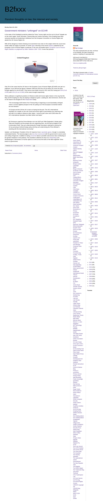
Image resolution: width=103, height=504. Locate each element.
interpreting (53, 137)
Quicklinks (76, 381)
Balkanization (76, 155)
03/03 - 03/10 (94, 228)
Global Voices (76, 259)
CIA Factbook (76, 184)
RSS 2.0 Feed (91, 96)
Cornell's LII (76, 192)
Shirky (74, 414)
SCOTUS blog (77, 409)
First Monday (76, 244)
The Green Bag (77, 451)
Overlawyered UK (78, 359)
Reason (75, 382)
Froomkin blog (77, 253)
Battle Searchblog (78, 157)
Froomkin (75, 251)
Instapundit (76, 271)
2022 (90, 110)
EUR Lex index (77, 229)
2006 (90, 276)
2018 (90, 120)
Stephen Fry (76, 443)
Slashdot (75, 434)
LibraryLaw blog (77, 312)
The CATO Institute (78, 448)
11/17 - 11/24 (94, 149)
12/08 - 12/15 (94, 141)
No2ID (75, 332)
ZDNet (75, 498)
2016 (90, 124)
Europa (75, 231)
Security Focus (77, 428)
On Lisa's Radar (77, 342)
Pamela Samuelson (78, 364)
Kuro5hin (75, 296)
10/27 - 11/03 (94, 156)
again (33, 45)
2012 (90, 262)
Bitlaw (74, 167)
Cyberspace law (77, 201)
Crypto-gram (76, 197)
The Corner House (78, 449)
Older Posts (63, 150)
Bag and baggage (78, 152)
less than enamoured (38, 134)
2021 (90, 113)
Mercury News (77, 320)
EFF (74, 217)
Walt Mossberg (77, 377)
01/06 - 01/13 (94, 258)
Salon (74, 394)
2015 (90, 127)
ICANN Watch (77, 266)
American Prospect (78, 145)
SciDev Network (77, 426)
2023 (90, 108)
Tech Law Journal (77, 446)
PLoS (74, 365)
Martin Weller (76, 317)
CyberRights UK (77, 199)
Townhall (75, 473)
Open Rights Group (78, 354)
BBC (74, 159)
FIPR (74, 249)
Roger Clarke (76, 389)
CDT (74, 175)
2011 (90, 264)
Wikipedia (75, 490)
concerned (33, 136)
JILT (74, 290)
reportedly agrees (46, 132)
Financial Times (77, 246)
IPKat (74, 280)
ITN (74, 283)
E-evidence (76, 216)
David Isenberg (77, 204)
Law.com (75, 298)
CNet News (76, 189)
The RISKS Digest (78, 468)
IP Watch (75, 281)
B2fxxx (15, 9)
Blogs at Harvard (77, 169)
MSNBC (75, 328)
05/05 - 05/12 (94, 198)
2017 (90, 122)
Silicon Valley (76, 433)
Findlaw (75, 248)
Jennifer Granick (77, 286)
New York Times (77, 335)
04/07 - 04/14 (94, 213)
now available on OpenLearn (78, 103)
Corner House (77, 194)
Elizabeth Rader (77, 221)
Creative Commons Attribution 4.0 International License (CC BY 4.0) (85, 74)
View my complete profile (80, 63)
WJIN (74, 495)
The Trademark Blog (78, 470)
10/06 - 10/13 (94, 168)
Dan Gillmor (76, 202)
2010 (90, 267)
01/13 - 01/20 (94, 254)
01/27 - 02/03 (94, 250)
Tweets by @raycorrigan (79, 68)
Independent (28, 99)
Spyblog (75, 441)
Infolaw (75, 270)
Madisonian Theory (78, 315)
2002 (90, 286)
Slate (74, 436)
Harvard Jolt (76, 263)
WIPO (74, 491)
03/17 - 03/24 (94, 220)
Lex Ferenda (76, 307)
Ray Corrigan (79, 48)
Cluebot (75, 185)
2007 (90, 274)
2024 (90, 106)
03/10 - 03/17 (94, 224)
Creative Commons (78, 196)
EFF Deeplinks (77, 219)
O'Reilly (75, 355)
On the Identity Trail (78, 349)
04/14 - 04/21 (94, 209)
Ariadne (75, 147)
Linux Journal (76, 313)
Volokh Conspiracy (78, 424)
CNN (74, 187)
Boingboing (76, 174)
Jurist (74, 291)
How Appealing (77, 265)
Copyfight (75, 191)
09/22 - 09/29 (94, 175)
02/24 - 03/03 (94, 239)
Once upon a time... (78, 343)
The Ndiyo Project (78, 333)
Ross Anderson (77, 391)
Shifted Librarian (77, 412)
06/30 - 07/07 (94, 183)
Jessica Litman (77, 288)
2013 (90, 132)
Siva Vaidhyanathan (78, 416)
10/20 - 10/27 (94, 160)
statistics (51, 45)
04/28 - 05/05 (94, 202)
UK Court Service (77, 478)
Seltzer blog (76, 429)
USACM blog (76, 488)
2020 (90, 115)
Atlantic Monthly (77, 149)
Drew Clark (76, 207)
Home (36, 150)
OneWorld (76, 337)
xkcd (74, 496)
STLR (74, 444)
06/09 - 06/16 (94, 190)
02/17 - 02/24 (94, 243)
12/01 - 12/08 (94, 145)
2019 (90, 117)
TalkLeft (75, 421)
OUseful (75, 357)
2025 (90, 103)
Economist (76, 212)
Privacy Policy (77, 375)
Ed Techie (75, 214)
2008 (90, 271)
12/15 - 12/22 (94, 137)
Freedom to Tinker (78, 243)
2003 (90, 283)
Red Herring (76, 384)
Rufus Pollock (76, 392)
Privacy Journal (77, 374)
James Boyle (76, 285)
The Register (76, 466)
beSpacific (76, 162)
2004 (90, 281)
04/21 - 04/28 (94, 205)
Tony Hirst (75, 471)
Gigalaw (75, 258)
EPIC (74, 222)
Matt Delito (76, 318)
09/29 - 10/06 (94, 171)
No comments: (27, 145)
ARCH (75, 150)
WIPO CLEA (76, 493)
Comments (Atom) (17, 153)
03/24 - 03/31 (94, 217)
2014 (90, 129)
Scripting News (77, 411)
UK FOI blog (76, 480)
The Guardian (76, 453)
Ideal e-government (78, 268)
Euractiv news (77, 227)
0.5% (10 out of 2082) (18, 92)
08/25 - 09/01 (94, 179)
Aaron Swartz (76, 140)
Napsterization (77, 330)
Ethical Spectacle (77, 226)
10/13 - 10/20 (94, 164)
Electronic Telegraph (78, 224)
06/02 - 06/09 (94, 194)
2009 (90, 269)
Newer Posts (8, 150)
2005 (90, 279)
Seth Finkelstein (77, 431)
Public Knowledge (78, 379)
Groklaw (75, 261)
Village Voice (76, 423)
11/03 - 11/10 (94, 152)
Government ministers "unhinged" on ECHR (26, 30)
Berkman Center (77, 160)
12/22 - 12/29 (94, 134)
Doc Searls (76, 206)
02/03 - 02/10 (94, 246)
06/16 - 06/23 (94, 186)
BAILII (74, 154)
